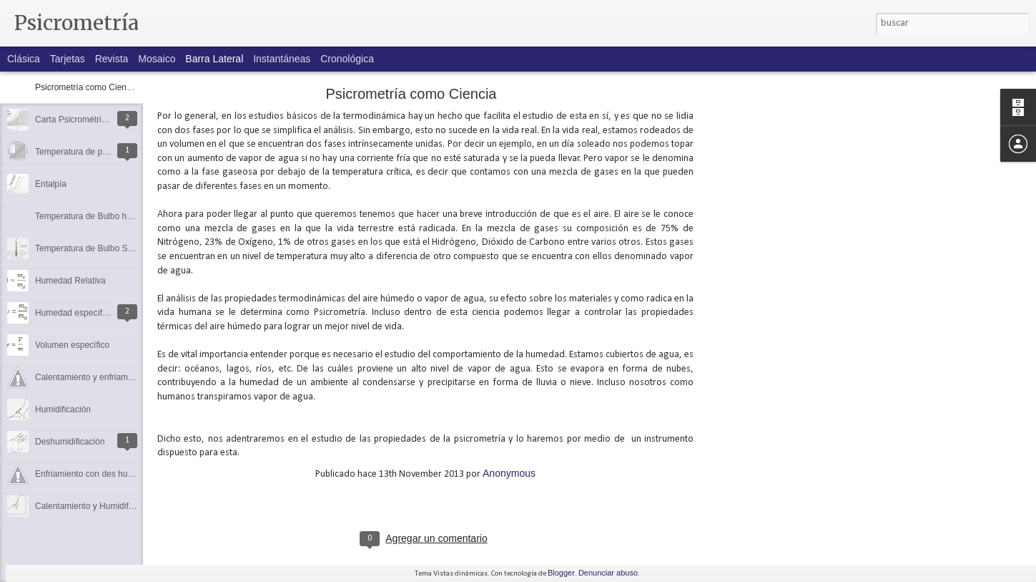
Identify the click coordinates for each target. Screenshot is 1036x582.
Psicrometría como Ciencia (86, 87)
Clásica (23, 58)
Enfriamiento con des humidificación (103, 474)
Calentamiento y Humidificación (95, 506)
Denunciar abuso (608, 572)
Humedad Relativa (70, 281)
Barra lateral (214, 58)
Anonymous (509, 473)
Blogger (561, 572)
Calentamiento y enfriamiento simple (104, 377)
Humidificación (63, 409)
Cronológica (347, 58)
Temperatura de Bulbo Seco (88, 248)
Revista (112, 58)
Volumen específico (72, 345)
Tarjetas (67, 58)
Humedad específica (74, 313)
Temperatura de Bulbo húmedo (94, 216)
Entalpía (50, 184)
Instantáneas (281, 58)
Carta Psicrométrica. (74, 120)
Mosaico (156, 58)
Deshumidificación (69, 442)
